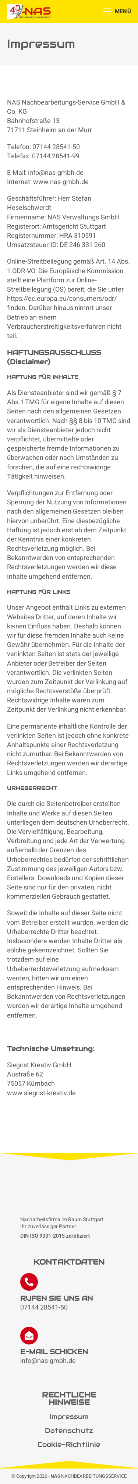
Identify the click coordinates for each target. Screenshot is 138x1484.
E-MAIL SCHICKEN (54, 1351)
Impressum (69, 1416)
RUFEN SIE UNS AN (56, 1298)
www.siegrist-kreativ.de (41, 1093)
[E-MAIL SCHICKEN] (29, 1335)
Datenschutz (69, 1430)
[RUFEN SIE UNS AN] (29, 1282)
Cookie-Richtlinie (69, 1444)
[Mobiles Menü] (117, 11)
